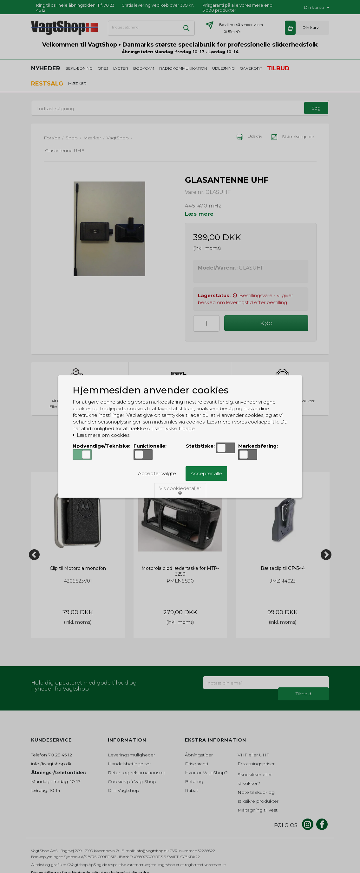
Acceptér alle (206, 473)
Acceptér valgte (157, 473)
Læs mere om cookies (101, 435)
